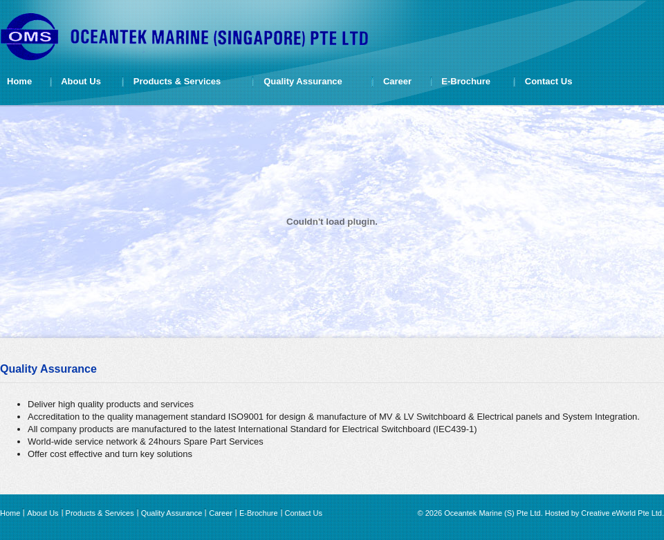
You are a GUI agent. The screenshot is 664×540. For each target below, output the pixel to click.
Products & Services (177, 81)
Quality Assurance (303, 81)
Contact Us (549, 81)
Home (19, 81)
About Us (81, 81)
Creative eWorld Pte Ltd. (622, 513)
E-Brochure (465, 81)
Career (397, 81)
